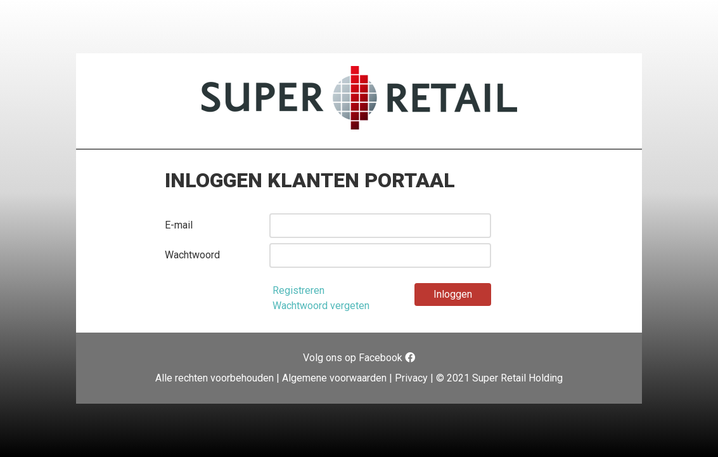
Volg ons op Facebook (359, 358)
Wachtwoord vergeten (320, 306)
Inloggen (452, 294)
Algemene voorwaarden (334, 378)
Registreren (298, 290)
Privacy (411, 378)
